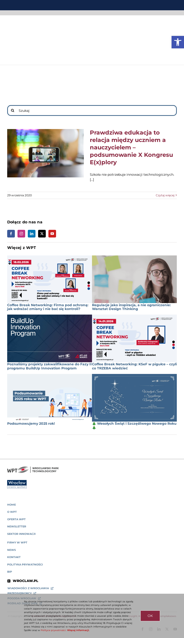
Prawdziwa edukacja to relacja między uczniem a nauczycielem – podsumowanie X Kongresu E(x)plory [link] (131, 147)
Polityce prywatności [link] (53, 630)
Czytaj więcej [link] (165, 195)
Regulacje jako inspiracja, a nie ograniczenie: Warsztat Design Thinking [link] (131, 307)
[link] (178, 42)
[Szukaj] (92, 110)
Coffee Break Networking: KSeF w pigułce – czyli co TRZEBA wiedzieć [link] (134, 366)
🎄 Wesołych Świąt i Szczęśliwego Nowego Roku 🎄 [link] (134, 425)
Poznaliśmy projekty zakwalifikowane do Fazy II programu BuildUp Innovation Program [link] (49, 366)
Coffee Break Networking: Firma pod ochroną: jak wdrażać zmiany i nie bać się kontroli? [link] (47, 307)
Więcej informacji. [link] (78, 630)
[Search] (12, 110)
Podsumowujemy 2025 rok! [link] (31, 423)
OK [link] (150, 616)
